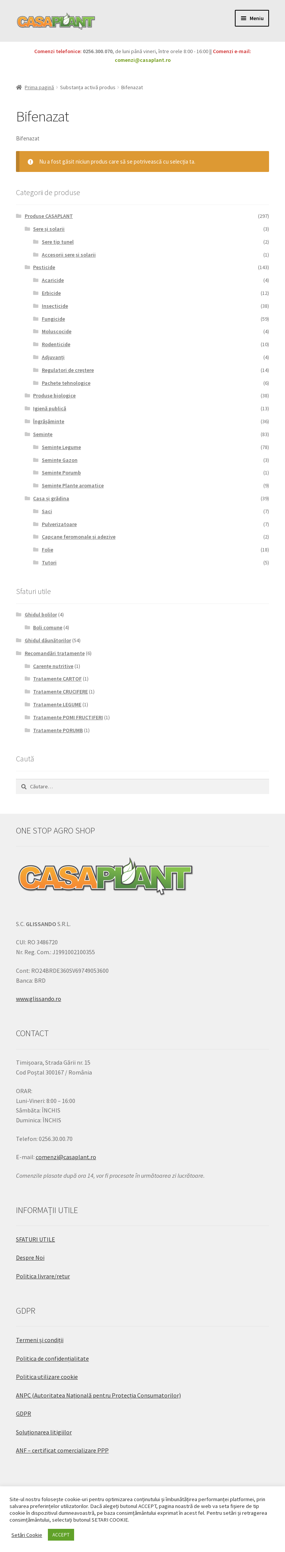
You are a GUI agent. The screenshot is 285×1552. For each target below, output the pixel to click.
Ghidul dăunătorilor (48, 640)
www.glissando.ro (38, 998)
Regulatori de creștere (68, 370)
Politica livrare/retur (43, 1276)
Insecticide (55, 306)
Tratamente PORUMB (58, 730)
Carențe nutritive (53, 666)
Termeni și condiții (39, 1340)
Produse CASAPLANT (49, 216)
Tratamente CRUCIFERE (60, 691)
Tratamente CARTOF (57, 678)
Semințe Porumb (61, 472)
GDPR (23, 1413)
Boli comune (47, 627)
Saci (47, 511)
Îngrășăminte (48, 421)
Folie (47, 549)
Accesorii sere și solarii (69, 254)
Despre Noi (30, 1257)
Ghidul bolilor (41, 614)
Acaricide (53, 280)
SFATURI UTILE (35, 1239)
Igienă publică (49, 408)
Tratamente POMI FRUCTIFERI (68, 717)
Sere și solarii (49, 228)
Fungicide (53, 318)
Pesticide (44, 267)
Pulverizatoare (59, 524)
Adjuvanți (53, 357)
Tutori (49, 562)
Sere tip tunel (58, 241)
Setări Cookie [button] (26, 1535)
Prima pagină (39, 87)
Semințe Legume (61, 447)
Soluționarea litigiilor (44, 1432)
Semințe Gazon (60, 460)
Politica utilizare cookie (47, 1376)
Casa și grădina (51, 498)
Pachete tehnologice (66, 383)
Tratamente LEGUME (57, 704)
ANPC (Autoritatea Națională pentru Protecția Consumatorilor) (98, 1395)
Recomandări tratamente (55, 653)
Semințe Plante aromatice (73, 485)
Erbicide (51, 293)
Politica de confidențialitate (52, 1358)
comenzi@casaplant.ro (143, 60)
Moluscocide (56, 331)
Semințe (42, 434)
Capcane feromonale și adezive (79, 536)
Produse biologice (54, 395)
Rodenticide (56, 344)
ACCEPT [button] (61, 1535)
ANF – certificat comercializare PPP (62, 1450)
